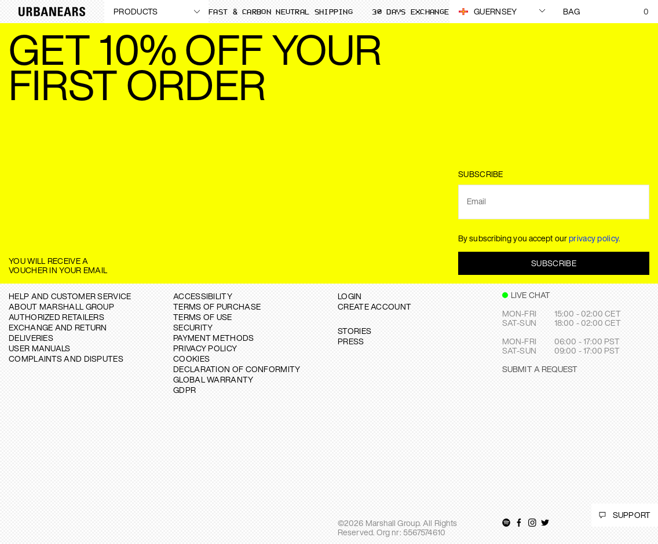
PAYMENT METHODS (213, 338)
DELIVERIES (31, 338)
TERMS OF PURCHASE (217, 306)
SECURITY (193, 327)
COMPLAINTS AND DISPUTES (66, 358)
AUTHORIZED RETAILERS (56, 317)
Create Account (374, 306)
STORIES (354, 331)
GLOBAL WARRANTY (213, 379)
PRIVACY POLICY (205, 348)
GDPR (184, 390)
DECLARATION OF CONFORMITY (237, 369)
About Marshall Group (61, 306)
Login (350, 296)
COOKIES (191, 358)
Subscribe (553, 263)
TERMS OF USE (202, 317)
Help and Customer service (70, 296)
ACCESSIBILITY (202, 296)
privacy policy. (595, 238)
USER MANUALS (40, 348)
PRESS (351, 341)
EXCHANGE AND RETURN (58, 327)
